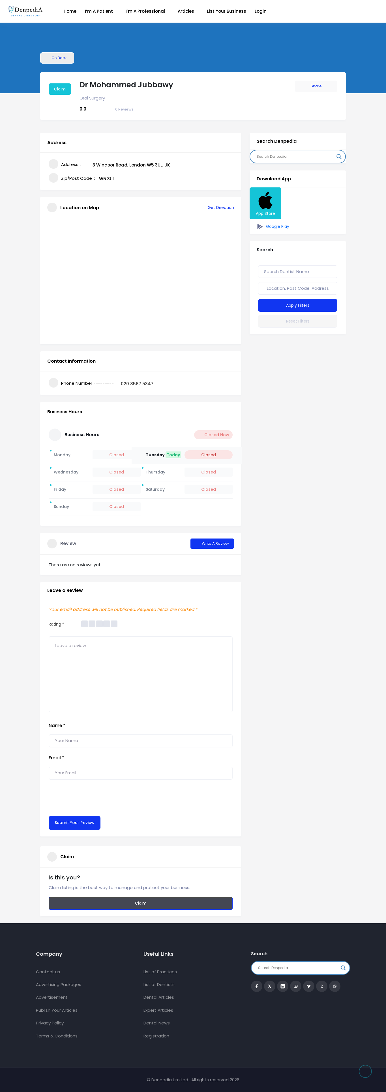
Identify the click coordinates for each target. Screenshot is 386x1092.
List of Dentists (159, 984)
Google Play (272, 227)
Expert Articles (158, 1010)
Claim (60, 89)
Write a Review (212, 543)
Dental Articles (158, 997)
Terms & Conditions (57, 1036)
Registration (156, 1036)
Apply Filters (297, 305)
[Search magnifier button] (339, 157)
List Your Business (226, 11)
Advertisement (52, 997)
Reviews (124, 109)
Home (70, 11)
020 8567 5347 (137, 384)
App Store (265, 203)
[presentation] (92, 796)
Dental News (156, 1023)
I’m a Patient (99, 11)
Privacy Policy (50, 1023)
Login (261, 11)
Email (56, 758)
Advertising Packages (58, 984)
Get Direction (217, 207)
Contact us (48, 972)
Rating (56, 624)
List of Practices (160, 972)
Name (57, 725)
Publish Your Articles (57, 1010)
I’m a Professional (145, 11)
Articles (186, 11)
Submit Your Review (75, 822)
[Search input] (295, 157)
